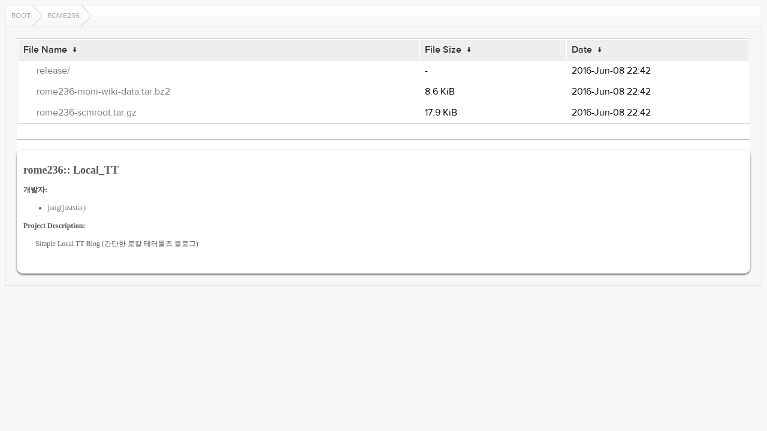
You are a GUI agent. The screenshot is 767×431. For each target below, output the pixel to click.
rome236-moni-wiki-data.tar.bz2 (103, 92)
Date (582, 50)
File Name (45, 50)
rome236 (63, 15)
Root (21, 15)
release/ (53, 71)
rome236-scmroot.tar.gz (87, 113)
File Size (443, 50)
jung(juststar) (66, 208)
